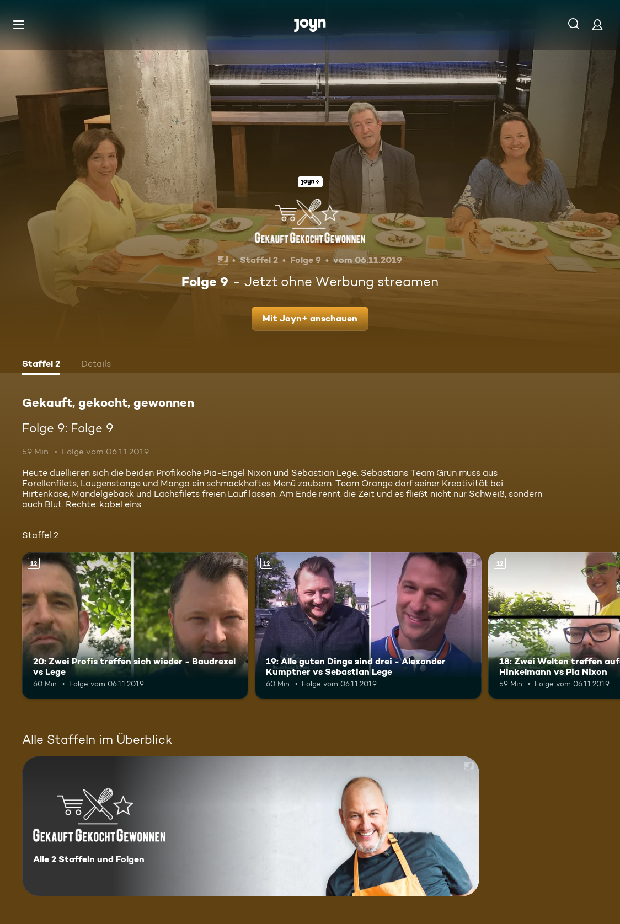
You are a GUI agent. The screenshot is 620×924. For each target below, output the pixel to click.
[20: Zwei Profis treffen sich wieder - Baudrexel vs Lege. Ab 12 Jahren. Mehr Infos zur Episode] (135, 626)
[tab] (41, 365)
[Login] (597, 24)
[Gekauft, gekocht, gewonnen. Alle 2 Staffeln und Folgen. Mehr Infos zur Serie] (250, 826)
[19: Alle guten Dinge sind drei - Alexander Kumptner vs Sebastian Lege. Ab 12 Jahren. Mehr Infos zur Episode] (368, 626)
